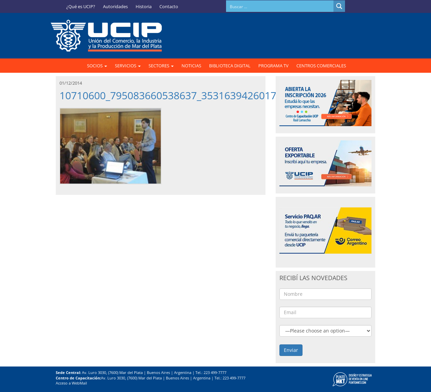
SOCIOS (97, 66)
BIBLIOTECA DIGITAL (230, 66)
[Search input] (280, 6)
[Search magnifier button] (339, 6)
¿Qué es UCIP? (80, 6)
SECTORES (161, 66)
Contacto (168, 6)
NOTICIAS (191, 66)
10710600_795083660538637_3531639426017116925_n (190, 95)
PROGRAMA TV (273, 66)
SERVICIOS (128, 66)
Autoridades (115, 6)
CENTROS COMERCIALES (321, 66)
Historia (144, 6)
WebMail (79, 383)
